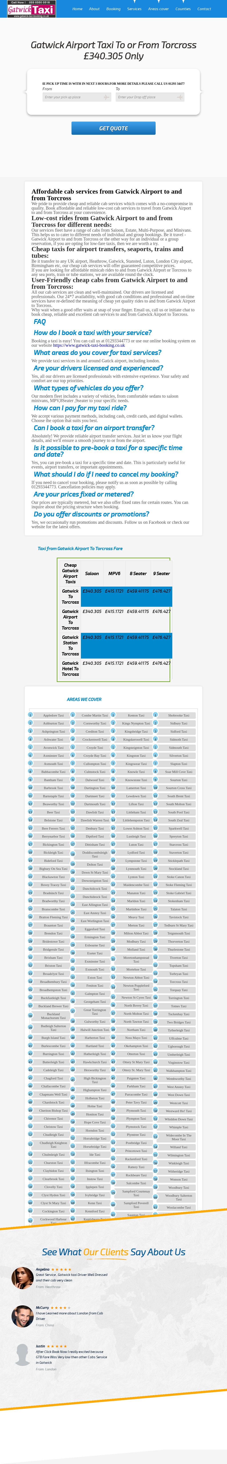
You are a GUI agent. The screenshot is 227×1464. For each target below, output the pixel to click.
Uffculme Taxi (178, 1038)
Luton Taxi (136, 844)
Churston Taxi (53, 1163)
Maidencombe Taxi (136, 885)
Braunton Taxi (53, 925)
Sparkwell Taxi (179, 828)
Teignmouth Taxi (178, 933)
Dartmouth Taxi (95, 804)
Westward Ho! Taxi (179, 1111)
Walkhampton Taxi (179, 1071)
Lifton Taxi (136, 804)
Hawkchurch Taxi (95, 1062)
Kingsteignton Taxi (136, 747)
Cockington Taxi (53, 1211)
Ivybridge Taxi (95, 1195)
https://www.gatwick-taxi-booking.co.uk (89, 345)
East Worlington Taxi (95, 921)
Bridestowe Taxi (53, 941)
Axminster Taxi (53, 755)
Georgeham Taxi (95, 1002)
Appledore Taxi (53, 715)
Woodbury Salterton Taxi (178, 1197)
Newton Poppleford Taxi (136, 987)
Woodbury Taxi (178, 1187)
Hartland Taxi (95, 1046)
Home (77, 9)
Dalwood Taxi (95, 780)
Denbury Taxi (95, 828)
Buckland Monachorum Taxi (53, 1016)
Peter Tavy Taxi (136, 1102)
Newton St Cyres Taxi (136, 997)
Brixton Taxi (53, 965)
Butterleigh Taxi (53, 1062)
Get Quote (113, 128)
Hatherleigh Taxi (95, 1054)
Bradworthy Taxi (53, 901)
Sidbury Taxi (178, 723)
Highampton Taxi (95, 1090)
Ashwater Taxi (53, 739)
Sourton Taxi (178, 780)
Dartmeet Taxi (94, 796)
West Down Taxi (179, 1095)
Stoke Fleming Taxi (179, 885)
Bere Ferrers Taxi (53, 828)
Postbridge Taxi (136, 1143)
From (47, 89)
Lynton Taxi (136, 877)
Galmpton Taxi (95, 994)
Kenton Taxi (136, 715)
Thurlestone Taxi (179, 949)
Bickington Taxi (53, 844)
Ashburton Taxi (53, 723)
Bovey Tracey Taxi (53, 885)
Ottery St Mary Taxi (136, 1062)
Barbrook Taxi (53, 788)
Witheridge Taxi (179, 1171)
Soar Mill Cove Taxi (178, 772)
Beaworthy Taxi (53, 804)
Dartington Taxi (95, 788)
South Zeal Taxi (178, 820)
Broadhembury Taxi (53, 982)
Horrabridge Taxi (94, 1138)
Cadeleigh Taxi (53, 1070)
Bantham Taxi (53, 780)
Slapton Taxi (178, 764)
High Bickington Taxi (95, 1080)
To (118, 89)
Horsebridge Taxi (94, 1146)
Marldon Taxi (136, 901)
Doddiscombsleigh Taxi (95, 854)
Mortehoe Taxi (136, 969)
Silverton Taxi (178, 755)
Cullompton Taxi (95, 764)
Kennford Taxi (94, 1211)
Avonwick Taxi (53, 747)
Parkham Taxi (136, 1086)
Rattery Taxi (136, 1167)
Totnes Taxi (179, 1006)
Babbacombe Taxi (53, 772)
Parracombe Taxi (136, 1094)
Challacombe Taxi (53, 1086)
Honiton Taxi (95, 1114)
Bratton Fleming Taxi (53, 917)
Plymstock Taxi (136, 1127)
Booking (113, 9)
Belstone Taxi (53, 820)
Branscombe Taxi (53, 909)
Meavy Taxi (136, 917)
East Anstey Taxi (95, 913)
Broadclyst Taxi (53, 974)
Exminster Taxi (95, 961)
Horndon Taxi (95, 1130)
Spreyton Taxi (178, 836)
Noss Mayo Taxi (136, 1038)
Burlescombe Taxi (53, 1046)
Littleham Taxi (136, 812)
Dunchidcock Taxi (95, 888)
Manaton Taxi (136, 893)
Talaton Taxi (178, 909)
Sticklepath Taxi (179, 861)
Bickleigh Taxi (53, 852)
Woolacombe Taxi (179, 1207)
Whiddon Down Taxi (179, 1119)
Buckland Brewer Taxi (53, 1006)
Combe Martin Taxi (95, 715)
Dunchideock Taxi (95, 897)
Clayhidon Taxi (53, 1171)
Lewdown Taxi (136, 796)
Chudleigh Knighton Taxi (53, 1144)
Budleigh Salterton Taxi (53, 1028)
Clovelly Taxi (53, 1187)
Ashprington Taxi (53, 731)
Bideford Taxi (53, 861)
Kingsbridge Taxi (136, 731)
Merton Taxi (136, 925)
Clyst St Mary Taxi (53, 1203)
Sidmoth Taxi (179, 739)
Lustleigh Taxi (136, 836)
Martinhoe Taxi (136, 909)
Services (134, 9)
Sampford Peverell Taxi (136, 1205)
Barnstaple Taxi (53, 796)
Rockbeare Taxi (136, 1175)
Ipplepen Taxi (95, 1187)
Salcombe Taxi (136, 1183)
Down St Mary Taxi (95, 872)
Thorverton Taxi (179, 941)
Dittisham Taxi (95, 844)
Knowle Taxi (136, 772)
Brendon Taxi (53, 933)
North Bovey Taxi (136, 1005)
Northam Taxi (136, 1030)
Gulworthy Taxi (95, 1021)
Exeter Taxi (94, 953)
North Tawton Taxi (136, 1021)
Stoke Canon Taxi (179, 877)
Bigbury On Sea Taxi (53, 869)
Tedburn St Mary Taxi (178, 925)
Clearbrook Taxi (53, 1179)
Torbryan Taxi (178, 974)
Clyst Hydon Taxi (53, 1195)
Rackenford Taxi (136, 1159)
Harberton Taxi (95, 1038)
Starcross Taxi (178, 844)
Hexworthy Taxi (95, 1070)
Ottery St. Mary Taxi (136, 1070)
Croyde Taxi (95, 747)
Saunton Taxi (136, 1215)
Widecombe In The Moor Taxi (179, 1137)
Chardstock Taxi (53, 1102)
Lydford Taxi (136, 852)
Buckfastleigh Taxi (53, 998)
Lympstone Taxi (136, 861)
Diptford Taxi (95, 836)
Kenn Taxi (95, 1203)
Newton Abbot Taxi (136, 977)
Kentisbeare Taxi (95, 1219)
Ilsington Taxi (95, 1171)
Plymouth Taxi (136, 1110)
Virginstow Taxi (178, 1062)
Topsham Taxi (178, 965)
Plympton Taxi (136, 1118)
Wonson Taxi (179, 1179)
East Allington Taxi (95, 905)
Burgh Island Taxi (53, 1038)
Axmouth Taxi (53, 764)
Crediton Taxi (95, 731)
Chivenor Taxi (53, 1118)
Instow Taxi (95, 1179)
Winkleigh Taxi (178, 1163)
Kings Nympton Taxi (136, 723)
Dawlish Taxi (95, 812)
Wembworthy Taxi (178, 1079)
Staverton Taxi (178, 852)
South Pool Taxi (178, 812)
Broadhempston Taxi (53, 990)
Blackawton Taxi (53, 877)
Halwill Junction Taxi (94, 1030)
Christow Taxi (53, 1127)
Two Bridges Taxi (179, 1022)
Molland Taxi (136, 949)
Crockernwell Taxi (94, 739)
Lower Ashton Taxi (136, 828)
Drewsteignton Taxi (95, 880)
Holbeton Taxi (94, 1098)
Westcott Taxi (179, 1103)
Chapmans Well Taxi (53, 1094)
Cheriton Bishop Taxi (53, 1110)
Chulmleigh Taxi (53, 1154)
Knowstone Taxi (136, 780)
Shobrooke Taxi (178, 715)
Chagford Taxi (53, 1078)
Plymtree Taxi (136, 1135)
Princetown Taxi (136, 1151)
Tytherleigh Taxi (179, 1030)
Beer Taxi (53, 812)
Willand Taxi (179, 1147)
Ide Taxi (94, 1154)
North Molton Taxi (136, 1013)
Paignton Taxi (136, 1078)
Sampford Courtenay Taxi (136, 1193)
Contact (204, 9)
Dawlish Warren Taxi (95, 820)
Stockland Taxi (179, 869)
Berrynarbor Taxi (53, 836)
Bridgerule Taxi (53, 949)
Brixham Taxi (53, 957)
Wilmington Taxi (179, 1155)
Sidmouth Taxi (178, 747)
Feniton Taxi (94, 985)
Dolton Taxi (95, 864)
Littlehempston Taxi (136, 820)
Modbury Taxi (136, 941)
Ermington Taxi (94, 937)
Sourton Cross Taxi (179, 788)
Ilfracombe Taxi (95, 1163)
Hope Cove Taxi (95, 1122)
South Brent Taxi (178, 796)
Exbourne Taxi (95, 945)
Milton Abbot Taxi (136, 933)
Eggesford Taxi (95, 929)
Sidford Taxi (178, 731)
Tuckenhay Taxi (178, 1014)
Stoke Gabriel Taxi (178, 893)
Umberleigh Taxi (179, 1054)
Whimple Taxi (178, 1127)
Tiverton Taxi (179, 957)
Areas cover (158, 9)
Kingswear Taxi (136, 764)
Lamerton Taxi (136, 788)
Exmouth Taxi (95, 969)
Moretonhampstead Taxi (136, 959)
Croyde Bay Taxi (95, 755)
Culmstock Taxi (95, 772)
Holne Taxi (95, 1106)
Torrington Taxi (178, 998)
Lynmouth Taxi (136, 869)
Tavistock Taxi (178, 917)
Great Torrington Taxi (95, 1011)
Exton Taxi (95, 977)
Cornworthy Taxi (95, 723)
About (94, 9)
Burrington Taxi (53, 1054)
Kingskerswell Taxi (136, 739)
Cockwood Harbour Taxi (53, 1221)
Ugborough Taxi (179, 1046)
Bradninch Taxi (53, 893)
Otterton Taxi (136, 1054)
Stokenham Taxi (179, 901)
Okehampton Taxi (136, 1046)
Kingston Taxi (136, 755)
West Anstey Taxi (178, 1087)
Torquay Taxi (179, 990)
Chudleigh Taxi (53, 1135)
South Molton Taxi (178, 804)
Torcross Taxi (179, 982)
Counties (183, 9)
